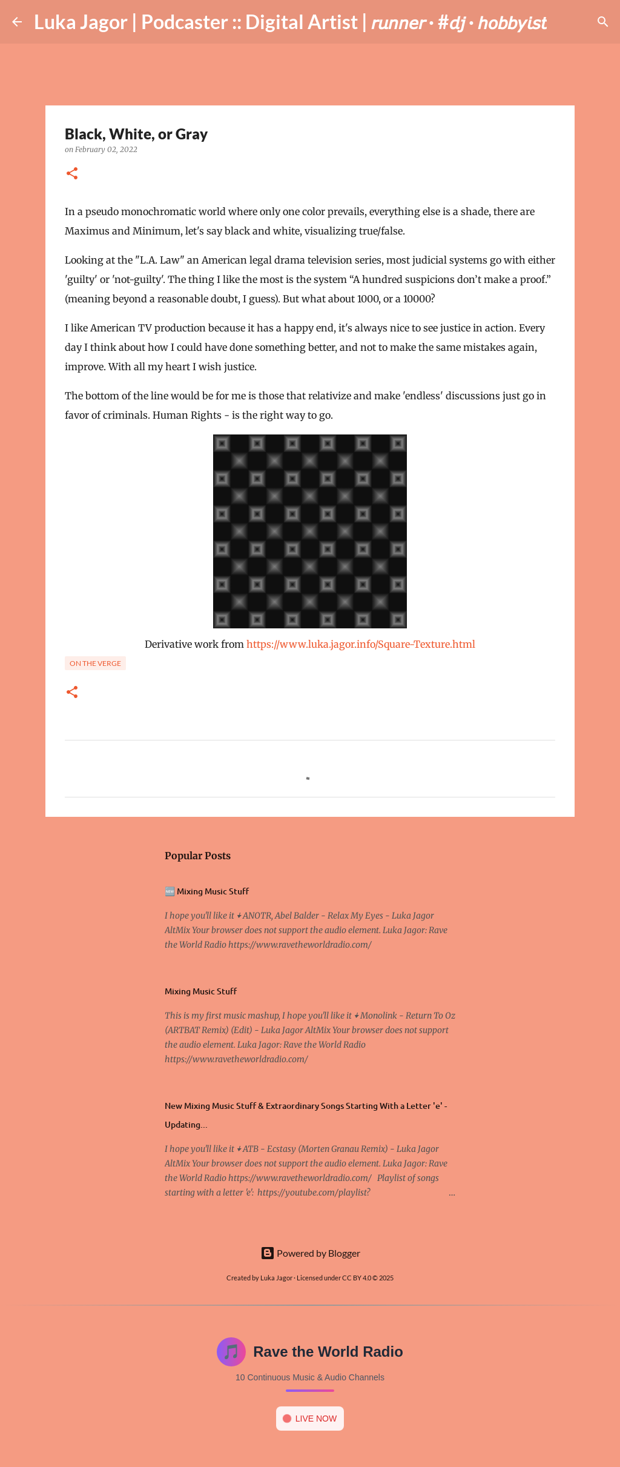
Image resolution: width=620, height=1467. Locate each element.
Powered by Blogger (310, 1253)
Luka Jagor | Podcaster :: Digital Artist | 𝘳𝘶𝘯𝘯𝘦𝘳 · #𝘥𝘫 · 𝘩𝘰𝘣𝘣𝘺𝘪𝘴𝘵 (290, 21)
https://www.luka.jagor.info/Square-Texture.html (360, 644)
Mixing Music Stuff (201, 991)
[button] (72, 174)
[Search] (563, 21)
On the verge (95, 663)
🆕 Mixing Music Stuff (207, 891)
